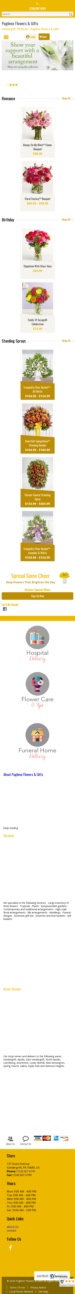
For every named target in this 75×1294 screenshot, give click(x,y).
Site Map (43, 1291)
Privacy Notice (38, 1287)
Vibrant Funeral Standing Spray (38, 497)
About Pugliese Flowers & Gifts (23, 774)
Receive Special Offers (37, 590)
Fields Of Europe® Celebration (37, 322)
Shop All (67, 98)
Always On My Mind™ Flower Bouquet (37, 147)
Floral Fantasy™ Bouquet (37, 199)
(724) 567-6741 (37, 9)
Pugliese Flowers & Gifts (20, 23)
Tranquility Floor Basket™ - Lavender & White (37, 551)
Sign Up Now (37, 596)
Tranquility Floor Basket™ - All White (37, 389)
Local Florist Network (21, 1291)
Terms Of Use (17, 1287)
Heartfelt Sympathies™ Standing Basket (37, 443)
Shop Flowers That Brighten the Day (30, 582)
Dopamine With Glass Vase (38, 266)
